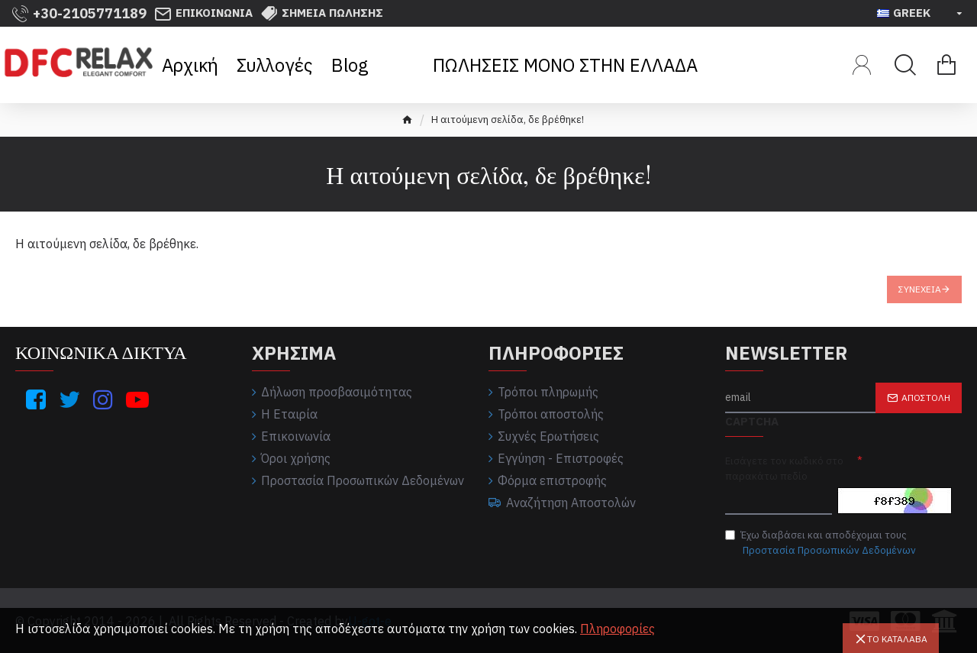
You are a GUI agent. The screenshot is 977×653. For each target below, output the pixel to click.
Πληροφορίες (617, 628)
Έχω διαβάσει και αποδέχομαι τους (821, 543)
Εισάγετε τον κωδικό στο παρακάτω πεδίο (784, 468)
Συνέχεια (919, 289)
